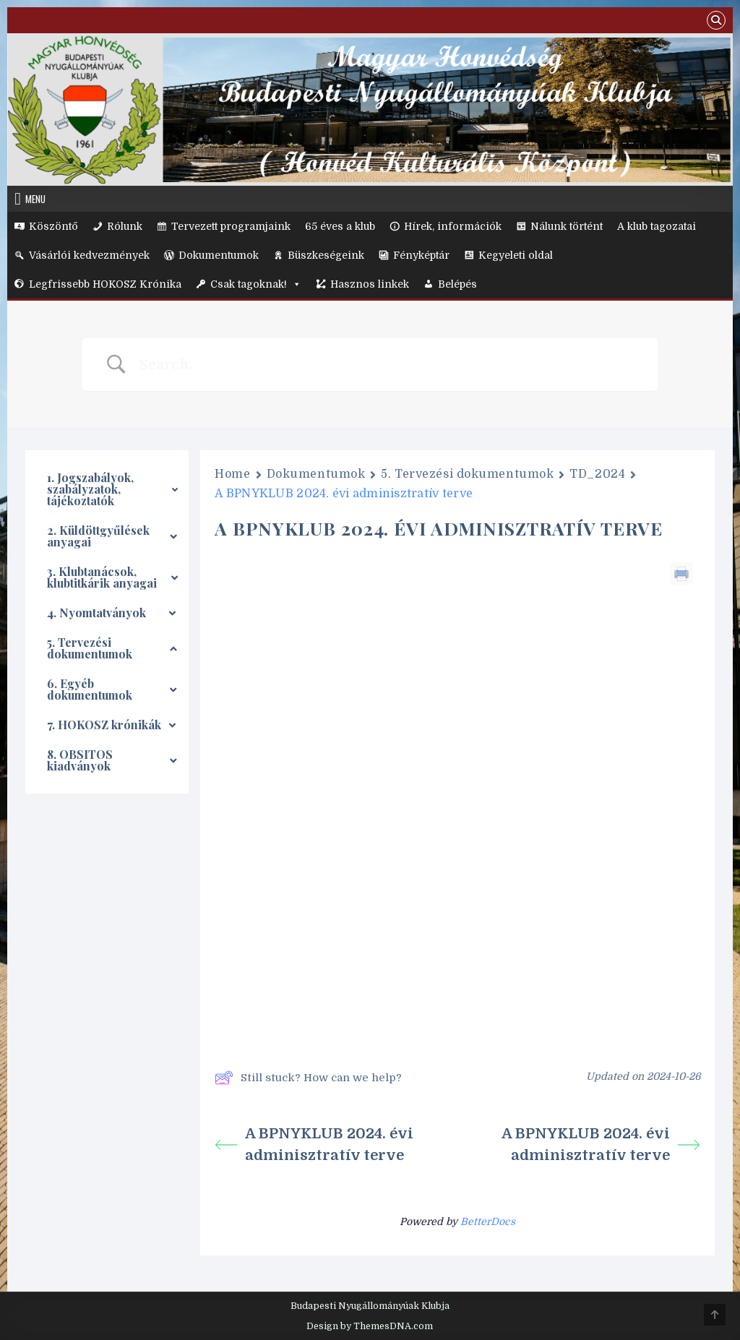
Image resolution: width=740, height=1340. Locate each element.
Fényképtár (421, 255)
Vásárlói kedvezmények (89, 255)
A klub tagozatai (656, 226)
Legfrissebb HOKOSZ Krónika (105, 284)
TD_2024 (597, 474)
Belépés (457, 284)
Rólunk (124, 226)
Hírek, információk (453, 226)
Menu (35, 199)
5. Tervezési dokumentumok (467, 474)
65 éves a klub (340, 226)
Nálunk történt (566, 226)
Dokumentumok (218, 255)
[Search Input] (388, 364)
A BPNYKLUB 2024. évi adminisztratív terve (314, 1144)
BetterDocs (487, 1221)
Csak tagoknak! (255, 284)
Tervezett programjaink (231, 226)
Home (232, 474)
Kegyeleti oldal (515, 255)
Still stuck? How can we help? (308, 1077)
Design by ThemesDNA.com (369, 1326)
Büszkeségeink (326, 255)
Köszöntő (53, 226)
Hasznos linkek (369, 284)
